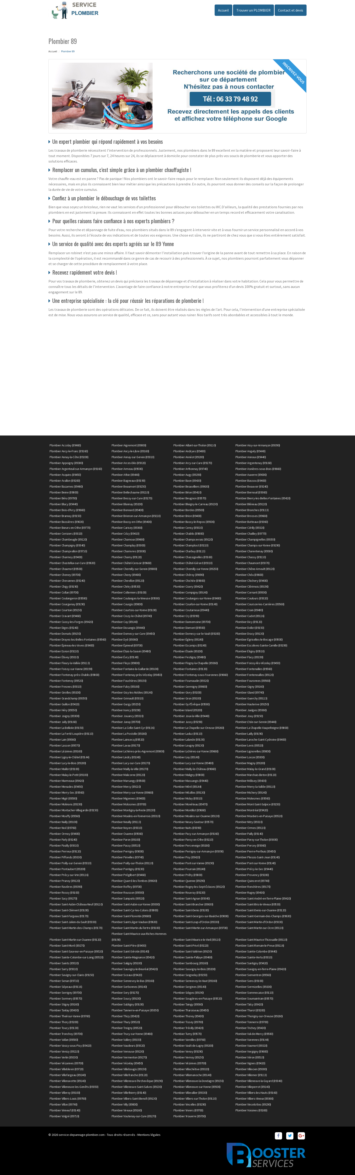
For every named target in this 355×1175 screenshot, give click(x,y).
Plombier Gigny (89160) (249, 686)
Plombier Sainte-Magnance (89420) (133, 957)
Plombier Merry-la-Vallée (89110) (255, 787)
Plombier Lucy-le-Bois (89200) (68, 763)
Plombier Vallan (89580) (64, 1040)
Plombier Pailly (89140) (249, 834)
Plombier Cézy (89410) (125, 533)
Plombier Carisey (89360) (127, 528)
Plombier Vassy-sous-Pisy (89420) (70, 1045)
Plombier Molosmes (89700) (129, 804)
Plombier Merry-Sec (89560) (67, 792)
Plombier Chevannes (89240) (67, 581)
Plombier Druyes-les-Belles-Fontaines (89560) (78, 639)
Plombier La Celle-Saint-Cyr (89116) (133, 728)
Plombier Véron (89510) (249, 1057)
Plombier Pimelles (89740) (128, 857)
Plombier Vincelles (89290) (189, 1104)
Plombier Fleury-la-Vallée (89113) (70, 663)
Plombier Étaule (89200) (188, 651)
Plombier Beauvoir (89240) (251, 486)
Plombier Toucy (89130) (64, 1028)
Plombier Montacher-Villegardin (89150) (74, 810)
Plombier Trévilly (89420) (188, 1028)
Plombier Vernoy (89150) (188, 1057)
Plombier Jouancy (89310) (128, 716)
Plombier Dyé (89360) (125, 639)
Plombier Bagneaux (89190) (128, 481)
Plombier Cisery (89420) (188, 586)
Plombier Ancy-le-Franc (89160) (69, 451)
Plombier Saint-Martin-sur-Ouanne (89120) (75, 940)
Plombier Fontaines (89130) (190, 669)
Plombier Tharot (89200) (250, 1010)
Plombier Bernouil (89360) (251, 492)
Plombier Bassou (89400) (250, 481)
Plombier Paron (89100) (126, 840)
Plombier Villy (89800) (125, 1104)
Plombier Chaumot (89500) (66, 569)
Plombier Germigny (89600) (190, 686)
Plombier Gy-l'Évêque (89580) (191, 704)
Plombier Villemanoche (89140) (192, 1075)
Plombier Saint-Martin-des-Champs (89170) (76, 928)
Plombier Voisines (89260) (251, 1110)
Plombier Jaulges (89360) (251, 710)
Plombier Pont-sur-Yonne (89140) (255, 863)
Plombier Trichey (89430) (250, 1028)
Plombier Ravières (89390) (66, 887)
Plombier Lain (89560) (63, 739)
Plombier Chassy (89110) (250, 557)
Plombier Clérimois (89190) (252, 586)
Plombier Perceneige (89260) (191, 845)
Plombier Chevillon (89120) (128, 581)
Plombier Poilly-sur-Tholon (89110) (132, 863)
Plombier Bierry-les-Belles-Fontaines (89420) (262, 498)
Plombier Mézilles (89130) (189, 792)
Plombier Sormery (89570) (66, 998)
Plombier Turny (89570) (187, 1034)
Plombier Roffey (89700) (127, 887)
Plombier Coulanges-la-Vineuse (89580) (136, 598)
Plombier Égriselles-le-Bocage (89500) (259, 639)
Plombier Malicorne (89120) (128, 775)
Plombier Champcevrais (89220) (193, 539)
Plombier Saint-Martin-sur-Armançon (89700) (200, 928)
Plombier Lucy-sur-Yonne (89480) (193, 763)
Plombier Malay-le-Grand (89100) (255, 769)
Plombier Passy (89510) (126, 845)
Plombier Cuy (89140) (125, 622)
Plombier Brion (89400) (187, 516)
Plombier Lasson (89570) (65, 745)
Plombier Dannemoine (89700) (192, 622)
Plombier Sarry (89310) (64, 969)
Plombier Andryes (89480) (189, 451)
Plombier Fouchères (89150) (129, 681)
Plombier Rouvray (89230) (189, 892)
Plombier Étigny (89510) (250, 651)
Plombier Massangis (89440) (190, 781)
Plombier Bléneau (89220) (251, 504)
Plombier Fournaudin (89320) (191, 681)
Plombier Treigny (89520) (127, 1028)
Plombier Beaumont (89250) (129, 486)
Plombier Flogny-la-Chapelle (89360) (195, 663)
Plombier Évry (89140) (125, 657)
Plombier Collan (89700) (64, 592)
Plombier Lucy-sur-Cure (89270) (131, 763)
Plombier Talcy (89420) (249, 1004)
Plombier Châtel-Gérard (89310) (192, 563)
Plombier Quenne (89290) (189, 881)
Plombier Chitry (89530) (126, 586)
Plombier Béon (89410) (187, 492)
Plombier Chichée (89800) (189, 581)
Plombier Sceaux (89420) (127, 975)
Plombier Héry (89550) (63, 710)
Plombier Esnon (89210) (64, 651)
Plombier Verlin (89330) (64, 1057)
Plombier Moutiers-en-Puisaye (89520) (259, 816)
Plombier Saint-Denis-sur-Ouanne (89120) (260, 910)
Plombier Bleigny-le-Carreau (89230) (195, 504)
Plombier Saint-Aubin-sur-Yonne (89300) (136, 904)
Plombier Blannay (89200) (127, 504)
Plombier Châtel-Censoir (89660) (131, 563)
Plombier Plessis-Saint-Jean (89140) (257, 857)
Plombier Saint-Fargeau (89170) (69, 916)
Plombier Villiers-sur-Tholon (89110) (194, 1098)
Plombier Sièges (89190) (188, 993)
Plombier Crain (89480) (249, 610)
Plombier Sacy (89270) (63, 898)
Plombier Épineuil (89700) (127, 645)
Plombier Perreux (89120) (65, 851)
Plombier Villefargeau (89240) (68, 1075)
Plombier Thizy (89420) (125, 1016)
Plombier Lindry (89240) (126, 757)
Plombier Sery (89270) (125, 993)
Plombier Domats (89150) (65, 634)
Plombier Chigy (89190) (64, 586)
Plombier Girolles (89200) (65, 692)
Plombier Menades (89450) (66, 787)
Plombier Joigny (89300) (64, 716)
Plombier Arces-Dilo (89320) (129, 463)
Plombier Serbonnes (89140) (129, 987)
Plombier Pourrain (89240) (189, 869)
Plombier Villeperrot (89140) (252, 1087)
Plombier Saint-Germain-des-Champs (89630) (263, 916)
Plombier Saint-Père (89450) (129, 945)
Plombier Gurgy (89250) (126, 704)
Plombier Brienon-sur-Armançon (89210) (136, 516)
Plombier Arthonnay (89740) (190, 469)
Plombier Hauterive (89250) (252, 704)
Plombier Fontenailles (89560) (253, 669)
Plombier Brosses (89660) (251, 516)
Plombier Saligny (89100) (127, 963)
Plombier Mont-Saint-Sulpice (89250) (257, 804)
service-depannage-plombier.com (82, 1135)
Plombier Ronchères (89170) (253, 887)
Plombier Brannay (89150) (65, 516)
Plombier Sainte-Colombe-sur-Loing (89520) (76, 957)
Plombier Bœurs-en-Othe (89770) (70, 528)
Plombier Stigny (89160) (64, 1004)
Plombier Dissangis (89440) (128, 628)
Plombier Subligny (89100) (128, 1004)
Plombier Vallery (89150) (126, 1040)
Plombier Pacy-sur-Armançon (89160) (196, 834)
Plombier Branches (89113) (252, 510)
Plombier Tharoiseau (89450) (191, 1010)
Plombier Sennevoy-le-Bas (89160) (133, 981)
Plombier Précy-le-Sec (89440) (254, 869)
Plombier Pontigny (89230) (128, 869)
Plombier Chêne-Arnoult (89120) (255, 569)
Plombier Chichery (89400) (251, 581)
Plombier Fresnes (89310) (65, 686)
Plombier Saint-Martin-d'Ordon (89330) (259, 922)
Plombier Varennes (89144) (252, 1040)
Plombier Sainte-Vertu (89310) (253, 957)
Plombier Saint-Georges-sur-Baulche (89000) (200, 916)
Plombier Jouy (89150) (249, 716)
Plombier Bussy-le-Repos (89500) (194, 522)
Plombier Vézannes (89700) (66, 1063)
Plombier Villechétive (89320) (191, 1069)
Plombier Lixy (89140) (186, 757)
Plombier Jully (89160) (63, 722)
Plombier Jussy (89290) (187, 722)
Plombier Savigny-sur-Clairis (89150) (72, 975)
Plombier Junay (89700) (126, 722)
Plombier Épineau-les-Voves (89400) (72, 645)
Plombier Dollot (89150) (249, 628)
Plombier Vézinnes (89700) (189, 1063)
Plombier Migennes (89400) (128, 798)
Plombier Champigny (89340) (67, 545)
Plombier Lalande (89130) (188, 739)
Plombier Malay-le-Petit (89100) (69, 775)
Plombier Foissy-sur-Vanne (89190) (71, 669)
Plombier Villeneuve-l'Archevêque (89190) (137, 1081)
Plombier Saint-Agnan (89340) (191, 898)
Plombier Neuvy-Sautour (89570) (193, 822)
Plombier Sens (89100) (249, 981)
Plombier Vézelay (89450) (127, 1063)
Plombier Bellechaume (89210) (130, 492)
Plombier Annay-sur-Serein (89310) (133, 457)
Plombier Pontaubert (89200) (67, 869)
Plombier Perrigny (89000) (128, 851)
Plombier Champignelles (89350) (255, 539)
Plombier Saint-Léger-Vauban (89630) (134, 922)
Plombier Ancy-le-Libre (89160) (130, 451)
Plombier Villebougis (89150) (129, 1069)
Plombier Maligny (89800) (188, 775)
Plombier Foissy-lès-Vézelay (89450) (257, 663)
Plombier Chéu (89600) (249, 575)
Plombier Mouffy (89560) (65, 816)
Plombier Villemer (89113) (251, 1075)
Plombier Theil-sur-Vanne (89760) (70, 1016)
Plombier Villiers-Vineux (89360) (254, 1098)
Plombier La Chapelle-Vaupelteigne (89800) (261, 728)
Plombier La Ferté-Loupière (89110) (71, 734)
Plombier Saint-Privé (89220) (190, 945)
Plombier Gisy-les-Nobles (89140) (132, 692)
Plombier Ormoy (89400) (65, 834)
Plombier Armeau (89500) (127, 469)
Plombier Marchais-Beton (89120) (255, 775)
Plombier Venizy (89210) (64, 1051)
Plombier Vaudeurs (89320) (128, 1045)
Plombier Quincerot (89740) (252, 881)
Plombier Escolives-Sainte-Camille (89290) (261, 645)
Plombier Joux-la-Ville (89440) (191, 716)
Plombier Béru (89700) (63, 498)
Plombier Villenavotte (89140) (68, 1081)
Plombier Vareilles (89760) (189, 1040)
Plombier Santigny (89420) (251, 963)
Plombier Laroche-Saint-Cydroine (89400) (260, 739)
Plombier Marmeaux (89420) (67, 781)
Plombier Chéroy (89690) (188, 575)
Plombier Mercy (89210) (126, 787)
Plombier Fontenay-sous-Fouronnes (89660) (200, 675)
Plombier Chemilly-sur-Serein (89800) (134, 569)
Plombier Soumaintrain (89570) (254, 998)
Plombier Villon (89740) (63, 1104)
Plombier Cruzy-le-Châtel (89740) (132, 616)
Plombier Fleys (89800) (126, 663)
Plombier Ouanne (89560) (127, 834)
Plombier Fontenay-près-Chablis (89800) (74, 675)
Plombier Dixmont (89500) (189, 628)
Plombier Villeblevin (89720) (66, 1069)
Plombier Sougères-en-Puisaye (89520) (197, 998)
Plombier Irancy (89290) (126, 710)
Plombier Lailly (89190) (249, 734)
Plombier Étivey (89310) (64, 657)
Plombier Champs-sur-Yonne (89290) (257, 545)
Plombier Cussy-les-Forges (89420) (71, 622)
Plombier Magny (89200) (250, 763)
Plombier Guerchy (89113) (251, 698)
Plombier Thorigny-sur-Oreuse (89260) (259, 1016)
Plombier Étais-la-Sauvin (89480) (131, 651)
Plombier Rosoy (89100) (64, 892)
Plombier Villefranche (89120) (130, 1075)
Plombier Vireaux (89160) (127, 1110)
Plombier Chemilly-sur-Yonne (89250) (195, 569)
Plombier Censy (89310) (188, 528)
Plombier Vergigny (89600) (251, 1051)
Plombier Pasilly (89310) (64, 845)
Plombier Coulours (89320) (251, 598)
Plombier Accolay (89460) (65, 445)
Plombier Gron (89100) (187, 698)
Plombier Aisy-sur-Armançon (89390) (257, 445)
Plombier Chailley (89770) (250, 533)
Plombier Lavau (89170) (126, 745)
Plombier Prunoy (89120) (65, 881)
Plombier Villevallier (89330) (190, 1093)
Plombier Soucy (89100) (126, 998)
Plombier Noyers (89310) (127, 828)
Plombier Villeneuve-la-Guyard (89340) (258, 1081)
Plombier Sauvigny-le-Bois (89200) (194, 969)
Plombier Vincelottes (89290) (253, 1104)
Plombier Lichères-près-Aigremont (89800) (138, 751)
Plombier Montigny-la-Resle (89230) (133, 810)
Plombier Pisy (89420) (186, 857)
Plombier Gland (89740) (249, 692)
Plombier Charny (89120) (127, 557)
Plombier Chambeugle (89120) (68, 539)
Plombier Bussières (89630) (67, 522)
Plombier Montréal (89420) (251, 810)
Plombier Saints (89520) (64, 963)
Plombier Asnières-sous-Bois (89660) (258, 469)
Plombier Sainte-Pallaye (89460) (192, 957)
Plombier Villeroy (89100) (65, 1093)
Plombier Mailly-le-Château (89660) (194, 769)
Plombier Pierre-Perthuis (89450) (255, 851)
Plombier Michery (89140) (251, 792)
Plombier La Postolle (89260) (129, 734)
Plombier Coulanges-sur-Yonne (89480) (197, 598)
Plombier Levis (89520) (249, 745)
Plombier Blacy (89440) (64, 504)
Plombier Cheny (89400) (126, 575)
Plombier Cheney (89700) (65, 575)
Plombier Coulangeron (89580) (68, 598)
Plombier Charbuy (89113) (189, 551)
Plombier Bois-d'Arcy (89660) (67, 510)
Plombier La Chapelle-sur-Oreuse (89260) (198, 728)
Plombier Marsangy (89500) (128, 781)
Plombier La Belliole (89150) (66, 728)
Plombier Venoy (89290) (188, 1051)
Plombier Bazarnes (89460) (66, 486)
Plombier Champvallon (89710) (68, 551)
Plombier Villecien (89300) (251, 1069)
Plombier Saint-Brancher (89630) (193, 904)
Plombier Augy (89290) (187, 475)
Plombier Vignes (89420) (250, 1063)
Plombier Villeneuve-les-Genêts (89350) (74, 1087)
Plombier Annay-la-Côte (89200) (69, 457)
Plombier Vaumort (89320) (251, 1045)
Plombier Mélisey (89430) (250, 781)
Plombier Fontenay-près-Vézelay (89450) (137, 675)
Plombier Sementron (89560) (253, 975)
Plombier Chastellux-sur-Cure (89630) (72, 563)
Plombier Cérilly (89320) (249, 528)
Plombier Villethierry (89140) (129, 1093)
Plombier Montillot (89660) (189, 810)
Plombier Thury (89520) (126, 1022)
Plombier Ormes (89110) (250, 828)
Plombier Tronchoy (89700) (66, 1034)
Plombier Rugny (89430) (250, 892)
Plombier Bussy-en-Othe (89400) (132, 522)
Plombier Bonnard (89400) (128, 510)
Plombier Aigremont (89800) (129, 445)
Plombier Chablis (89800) (188, 533)
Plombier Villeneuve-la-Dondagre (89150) (198, 1081)
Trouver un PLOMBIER (253, 10)
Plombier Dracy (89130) (249, 634)
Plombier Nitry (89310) (249, 822)
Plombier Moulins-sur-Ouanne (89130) (196, 816)
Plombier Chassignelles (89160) (192, 557)
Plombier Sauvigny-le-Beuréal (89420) (135, 969)
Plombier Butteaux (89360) (251, 522)
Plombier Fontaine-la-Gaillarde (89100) (135, 669)
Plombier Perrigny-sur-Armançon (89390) (198, 851)
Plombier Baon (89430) (187, 481)
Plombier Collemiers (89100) (129, 592)
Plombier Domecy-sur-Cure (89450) (133, 634)
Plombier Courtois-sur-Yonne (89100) (134, 610)
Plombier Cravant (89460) (65, 616)
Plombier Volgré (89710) (64, 1116)
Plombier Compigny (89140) (190, 592)
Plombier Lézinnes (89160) (66, 751)
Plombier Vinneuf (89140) (65, 1110)
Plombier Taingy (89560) (188, 1004)
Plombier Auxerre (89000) (251, 475)
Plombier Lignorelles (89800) (253, 751)
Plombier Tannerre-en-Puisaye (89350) (135, 1010)
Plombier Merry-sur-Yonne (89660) (132, 792)
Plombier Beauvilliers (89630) (191, 486)
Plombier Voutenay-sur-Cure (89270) (134, 1116)
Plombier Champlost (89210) (190, 545)
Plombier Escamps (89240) (189, 645)
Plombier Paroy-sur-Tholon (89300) (256, 840)
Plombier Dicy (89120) (248, 622)
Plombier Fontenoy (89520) (66, 681)
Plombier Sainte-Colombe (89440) (256, 951)
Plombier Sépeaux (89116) (66, 987)
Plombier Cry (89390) (186, 616)
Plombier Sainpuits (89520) (128, 898)
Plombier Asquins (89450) (65, 475)
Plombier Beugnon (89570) (189, 498)
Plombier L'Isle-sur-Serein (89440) (255, 722)
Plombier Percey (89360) (250, 845)
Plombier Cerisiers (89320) (66, 533)
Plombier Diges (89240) (64, 628)
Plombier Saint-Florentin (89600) (131, 916)
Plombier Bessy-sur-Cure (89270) (132, 498)
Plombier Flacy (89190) (249, 657)
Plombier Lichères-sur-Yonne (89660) (195, 751)
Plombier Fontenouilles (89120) (254, 675)
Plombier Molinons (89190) (66, 804)
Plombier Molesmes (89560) (252, 798)
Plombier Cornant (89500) (251, 592)
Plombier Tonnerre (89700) (251, 1022)
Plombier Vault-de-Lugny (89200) (193, 1045)
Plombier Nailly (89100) (63, 822)
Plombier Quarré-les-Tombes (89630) (134, 881)
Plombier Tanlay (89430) (64, 1010)
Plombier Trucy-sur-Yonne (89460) (132, 1034)
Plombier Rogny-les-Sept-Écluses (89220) (199, 887)
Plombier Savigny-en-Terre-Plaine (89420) (260, 969)
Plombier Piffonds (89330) (66, 857)
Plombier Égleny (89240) (188, 639)
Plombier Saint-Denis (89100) (191, 910)
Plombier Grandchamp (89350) (68, 698)
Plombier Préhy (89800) (187, 875)
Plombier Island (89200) (187, 710)
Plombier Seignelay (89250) (190, 975)
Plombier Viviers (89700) (188, 1110)
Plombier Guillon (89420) (64, 704)
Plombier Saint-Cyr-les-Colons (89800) (135, 910)
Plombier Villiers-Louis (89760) (68, 1098)
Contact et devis (290, 10)
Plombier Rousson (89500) (128, 892)
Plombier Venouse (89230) (128, 1051)
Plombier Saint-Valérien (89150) (192, 951)
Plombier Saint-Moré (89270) (67, 945)
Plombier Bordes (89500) (188, 510)
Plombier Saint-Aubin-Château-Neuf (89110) (76, 904)
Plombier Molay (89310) (187, 798)
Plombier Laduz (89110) (187, 734)
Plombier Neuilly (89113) (126, 822)
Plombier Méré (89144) (187, 787)
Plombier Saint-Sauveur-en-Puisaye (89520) (76, 951)
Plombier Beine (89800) (64, 492)
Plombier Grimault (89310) (128, 698)
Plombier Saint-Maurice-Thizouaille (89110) (261, 940)
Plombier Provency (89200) (252, 875)
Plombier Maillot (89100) (64, 769)
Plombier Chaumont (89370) (252, 563)
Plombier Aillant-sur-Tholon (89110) (194, 445)
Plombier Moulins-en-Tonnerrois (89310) (136, 816)
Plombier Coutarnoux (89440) (191, 610)
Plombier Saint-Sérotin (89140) (130, 951)
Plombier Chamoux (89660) (128, 539)
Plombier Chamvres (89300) (129, 551)
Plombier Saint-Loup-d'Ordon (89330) (196, 922)
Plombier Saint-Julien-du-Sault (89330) (73, 922)
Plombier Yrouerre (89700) (189, 1116)
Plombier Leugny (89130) (188, 745)
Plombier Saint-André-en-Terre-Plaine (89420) (263, 898)
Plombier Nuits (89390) (187, 828)
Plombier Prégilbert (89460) (129, 875)
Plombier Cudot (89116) (249, 616)
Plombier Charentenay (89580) (254, 551)
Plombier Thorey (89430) (188, 1016)
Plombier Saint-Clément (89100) (69, 910)
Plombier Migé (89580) (63, 798)
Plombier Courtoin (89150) (66, 610)
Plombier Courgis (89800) (127, 604)
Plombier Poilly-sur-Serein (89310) (70, 863)
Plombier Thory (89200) (64, 1022)
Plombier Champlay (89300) (128, 545)
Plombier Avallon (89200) (65, 481)
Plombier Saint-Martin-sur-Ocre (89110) (259, 928)
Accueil (223, 10)
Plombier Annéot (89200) (188, 457)
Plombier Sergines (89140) (189, 987)
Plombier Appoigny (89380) (66, 463)
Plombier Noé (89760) (63, 828)
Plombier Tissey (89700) (188, 1022)
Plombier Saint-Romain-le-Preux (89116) (259, 945)
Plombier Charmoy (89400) (66, 557)
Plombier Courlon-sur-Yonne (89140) (195, 604)
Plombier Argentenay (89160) (253, 463)
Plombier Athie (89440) (125, 475)
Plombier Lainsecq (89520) (128, 739)
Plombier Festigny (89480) (189, 657)
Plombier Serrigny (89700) (66, 993)
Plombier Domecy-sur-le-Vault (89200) (196, 634)
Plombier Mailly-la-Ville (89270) (130, 769)
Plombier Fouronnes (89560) (252, 681)
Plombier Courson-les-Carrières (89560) (259, 604)
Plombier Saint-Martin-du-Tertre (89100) (136, 928)
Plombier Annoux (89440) (250, 457)
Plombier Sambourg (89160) (190, 963)
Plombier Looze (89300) (250, 757)
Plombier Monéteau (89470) (190, 804)
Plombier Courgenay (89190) (67, 604)
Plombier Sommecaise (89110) (254, 993)
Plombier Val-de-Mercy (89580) (254, 1034)
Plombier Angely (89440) (250, 451)
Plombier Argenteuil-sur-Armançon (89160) (76, 469)
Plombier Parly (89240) (63, 840)
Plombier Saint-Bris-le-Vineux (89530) (258, 904)
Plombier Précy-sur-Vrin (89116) (69, 875)
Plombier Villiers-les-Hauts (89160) (256, 1093)
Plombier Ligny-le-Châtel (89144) (69, 757)
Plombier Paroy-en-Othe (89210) (193, 840)
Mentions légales (149, 1135)
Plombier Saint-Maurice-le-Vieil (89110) (197, 940)
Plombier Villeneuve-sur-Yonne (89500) (197, 1087)
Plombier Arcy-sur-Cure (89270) (192, 463)
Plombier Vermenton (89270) (129, 1057)
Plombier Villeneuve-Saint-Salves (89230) (137, 1087)
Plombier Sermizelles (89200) (253, 987)
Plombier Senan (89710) (64, 981)
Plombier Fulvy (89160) (125, 686)
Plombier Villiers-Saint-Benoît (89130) (134, 1098)
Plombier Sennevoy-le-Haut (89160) (195, 981)
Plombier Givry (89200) (187, 692)
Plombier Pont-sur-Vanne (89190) (193, 863)
